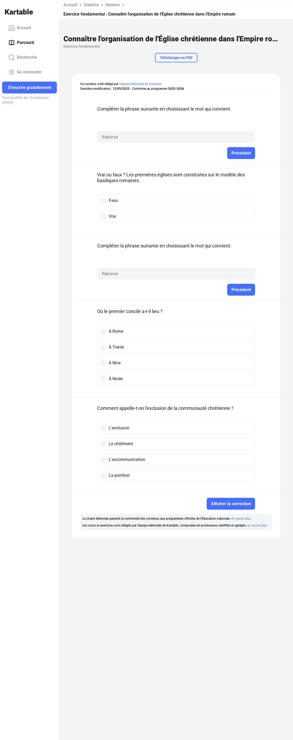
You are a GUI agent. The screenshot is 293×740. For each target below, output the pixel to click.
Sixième (91, 4)
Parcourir (21, 42)
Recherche (22, 57)
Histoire (112, 4)
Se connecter (25, 72)
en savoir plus (241, 518)
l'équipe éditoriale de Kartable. (140, 84)
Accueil (19, 28)
